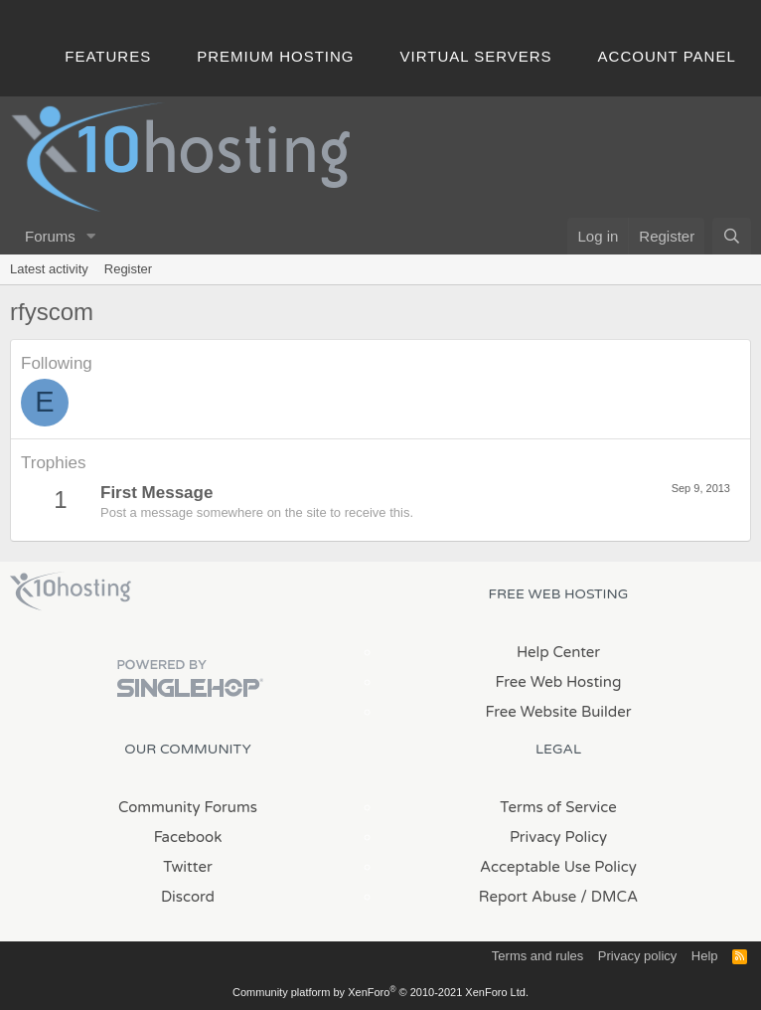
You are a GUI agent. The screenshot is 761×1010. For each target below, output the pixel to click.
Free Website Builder (558, 712)
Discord (188, 897)
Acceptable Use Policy (558, 867)
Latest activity (49, 268)
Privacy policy (637, 955)
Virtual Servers (476, 56)
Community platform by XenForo (380, 992)
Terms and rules (537, 955)
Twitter (187, 867)
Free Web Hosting (559, 682)
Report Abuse (528, 897)
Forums (50, 236)
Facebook (188, 837)
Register (128, 268)
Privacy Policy (558, 837)
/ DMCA (609, 897)
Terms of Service (558, 807)
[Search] (731, 236)
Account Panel (667, 56)
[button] (91, 236)
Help (704, 955)
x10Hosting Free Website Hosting (70, 591)
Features (108, 56)
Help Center (558, 652)
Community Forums (187, 807)
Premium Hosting (275, 56)
